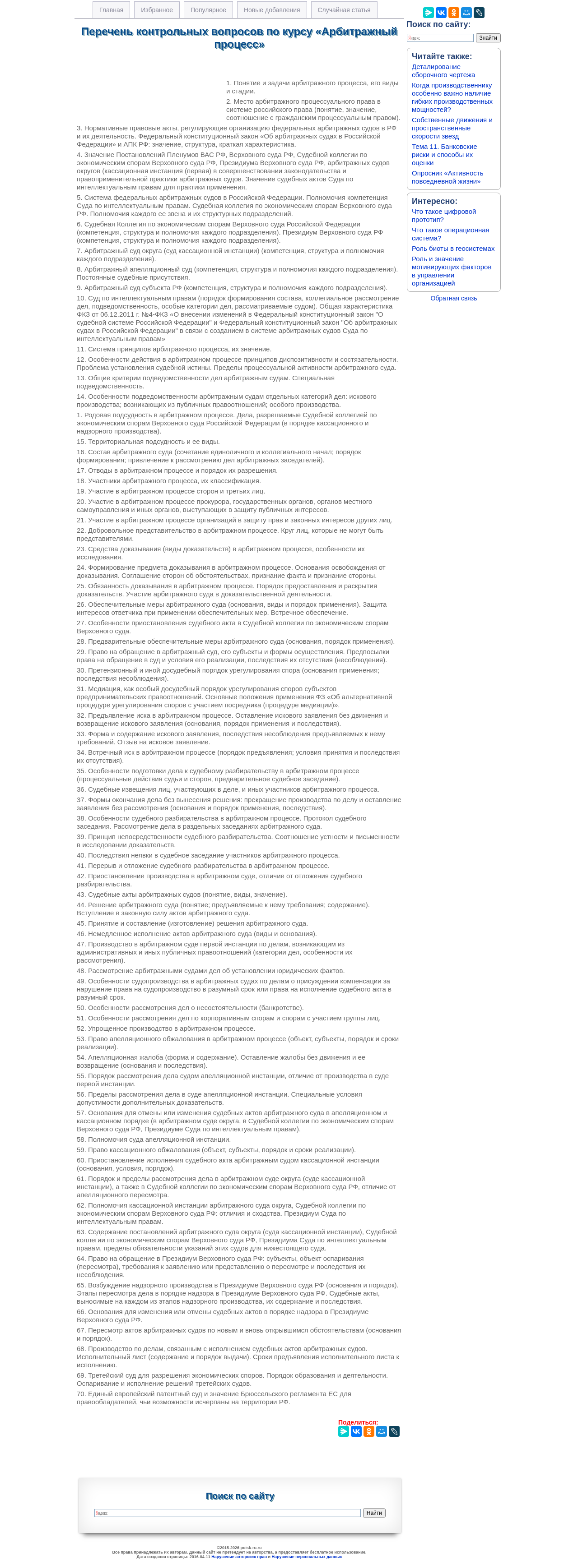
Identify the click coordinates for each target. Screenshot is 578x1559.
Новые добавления (272, 10)
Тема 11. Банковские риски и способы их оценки (444, 154)
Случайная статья (344, 10)
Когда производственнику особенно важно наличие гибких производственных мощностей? (452, 97)
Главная (111, 10)
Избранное (157, 10)
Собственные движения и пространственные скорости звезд (452, 128)
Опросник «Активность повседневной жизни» (447, 177)
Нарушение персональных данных (307, 1556)
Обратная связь (453, 298)
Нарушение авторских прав (239, 1556)
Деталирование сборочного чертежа (443, 70)
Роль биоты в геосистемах (453, 248)
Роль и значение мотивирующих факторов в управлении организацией (451, 271)
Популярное (208, 10)
